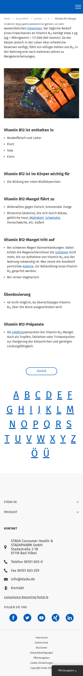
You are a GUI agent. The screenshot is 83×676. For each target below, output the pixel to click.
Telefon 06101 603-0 (23, 562)
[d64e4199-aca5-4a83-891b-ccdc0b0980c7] (70, 618)
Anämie (28, 266)
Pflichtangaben (41, 658)
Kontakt (14, 588)
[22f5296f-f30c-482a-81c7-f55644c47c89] (56, 618)
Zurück (41, 371)
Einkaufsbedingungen (41, 652)
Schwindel (52, 218)
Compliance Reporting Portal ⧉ (26, 597)
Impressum (41, 637)
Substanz (61, 252)
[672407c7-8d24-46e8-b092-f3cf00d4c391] (13, 618)
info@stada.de (19, 579)
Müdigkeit (37, 218)
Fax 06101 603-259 (21, 571)
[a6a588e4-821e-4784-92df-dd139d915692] (27, 618)
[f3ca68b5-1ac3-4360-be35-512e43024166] (41, 618)
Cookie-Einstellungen (41, 663)
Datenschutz (41, 642)
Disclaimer (41, 647)
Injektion (18, 332)
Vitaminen (34, 28)
